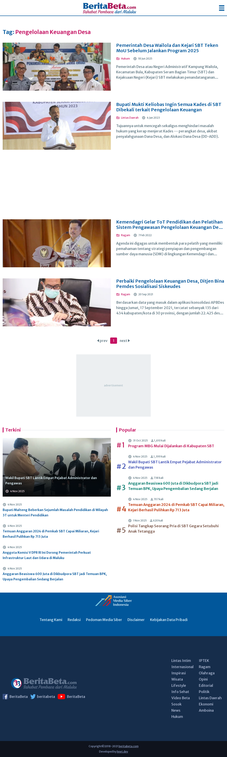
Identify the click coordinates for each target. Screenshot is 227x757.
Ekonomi (206, 704)
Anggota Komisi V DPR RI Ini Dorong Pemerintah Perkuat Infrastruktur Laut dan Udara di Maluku (47, 555)
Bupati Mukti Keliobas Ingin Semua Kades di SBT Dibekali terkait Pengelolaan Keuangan (168, 107)
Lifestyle (178, 685)
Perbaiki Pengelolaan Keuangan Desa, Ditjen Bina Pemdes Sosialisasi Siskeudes (170, 283)
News (175, 710)
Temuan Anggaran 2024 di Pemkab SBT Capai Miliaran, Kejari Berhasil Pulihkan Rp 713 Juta (51, 534)
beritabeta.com (129, 746)
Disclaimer (136, 619)
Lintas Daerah (210, 698)
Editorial (206, 685)
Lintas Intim (181, 660)
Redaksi (74, 619)
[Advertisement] (113, 187)
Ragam (204, 667)
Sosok (176, 704)
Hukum (177, 716)
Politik (204, 691)
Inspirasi (178, 673)
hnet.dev (122, 751)
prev (102, 340)
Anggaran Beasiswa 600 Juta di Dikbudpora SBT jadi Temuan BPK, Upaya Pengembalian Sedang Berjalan (55, 576)
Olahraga (207, 673)
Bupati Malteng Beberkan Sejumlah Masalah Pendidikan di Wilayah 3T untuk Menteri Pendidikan (55, 512)
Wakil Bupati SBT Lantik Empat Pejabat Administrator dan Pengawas (51, 480)
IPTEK (204, 660)
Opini (203, 679)
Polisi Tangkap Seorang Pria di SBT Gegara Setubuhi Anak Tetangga (173, 528)
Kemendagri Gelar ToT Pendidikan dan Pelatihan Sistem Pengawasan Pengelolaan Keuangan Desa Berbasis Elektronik (169, 224)
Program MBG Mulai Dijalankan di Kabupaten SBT (171, 446)
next (125, 340)
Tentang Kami (50, 619)
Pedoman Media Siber (104, 619)
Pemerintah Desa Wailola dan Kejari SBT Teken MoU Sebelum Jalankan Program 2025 (167, 48)
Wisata (177, 679)
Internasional (182, 667)
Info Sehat (180, 691)
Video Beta (180, 698)
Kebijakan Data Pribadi (169, 619)
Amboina (206, 710)
